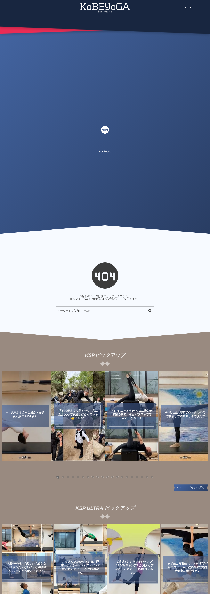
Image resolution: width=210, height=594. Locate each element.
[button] (58, 477)
